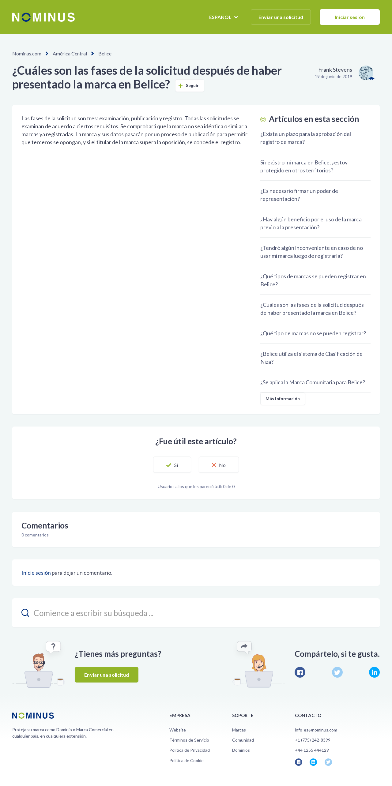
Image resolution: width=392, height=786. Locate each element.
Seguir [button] (192, 85)
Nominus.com (26, 53)
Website (177, 729)
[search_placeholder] (196, 612)
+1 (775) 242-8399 (312, 740)
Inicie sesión (36, 572)
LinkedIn (374, 672)
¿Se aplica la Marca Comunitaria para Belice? (312, 382)
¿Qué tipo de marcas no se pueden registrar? (313, 333)
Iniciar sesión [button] (349, 17)
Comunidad (243, 740)
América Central (70, 53)
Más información (283, 398)
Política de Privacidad (189, 750)
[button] (172, 465)
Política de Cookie (186, 760)
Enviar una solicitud (280, 17)
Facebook (300, 672)
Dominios (241, 750)
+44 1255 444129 (312, 750)
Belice (104, 53)
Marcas (239, 729)
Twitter (337, 672)
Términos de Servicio (189, 740)
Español (221, 17)
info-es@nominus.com (316, 729)
